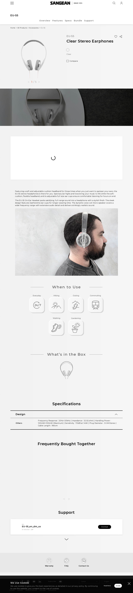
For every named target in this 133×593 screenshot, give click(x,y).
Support (89, 20)
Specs (68, 20)
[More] (66, 540)
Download (102, 527)
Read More (81, 584)
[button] (28, 82)
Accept (111, 584)
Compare (74, 61)
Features (57, 20)
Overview (44, 20)
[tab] (66, 414)
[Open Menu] (12, 8)
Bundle (78, 20)
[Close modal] (129, 581)
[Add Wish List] (115, 36)
